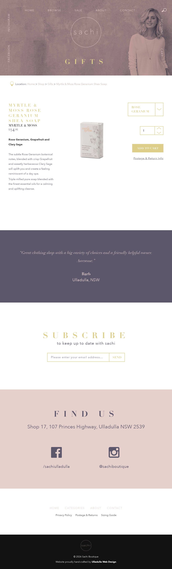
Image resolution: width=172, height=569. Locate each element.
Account (162, 27)
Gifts (50, 84)
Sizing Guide (108, 515)
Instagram (9, 23)
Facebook (9, 53)
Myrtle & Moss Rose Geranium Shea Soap (81, 84)
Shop (41, 84)
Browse (54, 10)
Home (29, 10)
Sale (78, 10)
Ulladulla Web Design (104, 561)
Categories (75, 508)
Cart (162, 52)
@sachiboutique (114, 466)
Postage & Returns (86, 515)
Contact (127, 10)
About (101, 10)
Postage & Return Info (148, 158)
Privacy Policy (64, 515)
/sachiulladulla (56, 466)
